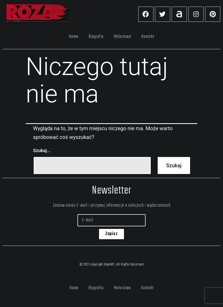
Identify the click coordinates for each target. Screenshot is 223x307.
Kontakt (147, 36)
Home (73, 36)
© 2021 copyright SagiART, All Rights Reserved (111, 265)
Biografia (96, 36)
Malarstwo (122, 36)
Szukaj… (41, 150)
